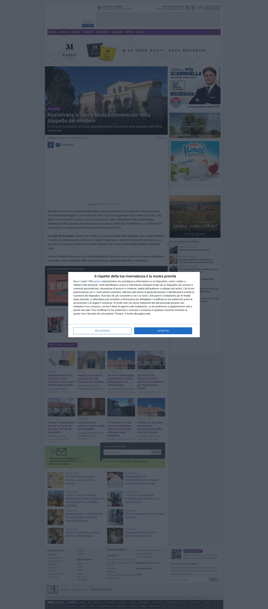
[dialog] (134, 304)
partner (97, 281)
